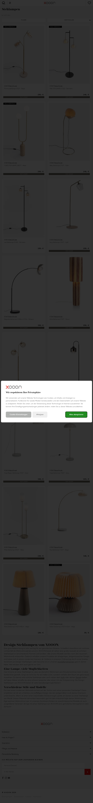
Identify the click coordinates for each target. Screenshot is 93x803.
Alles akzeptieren (76, 414)
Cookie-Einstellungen (18, 414)
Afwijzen (39, 414)
